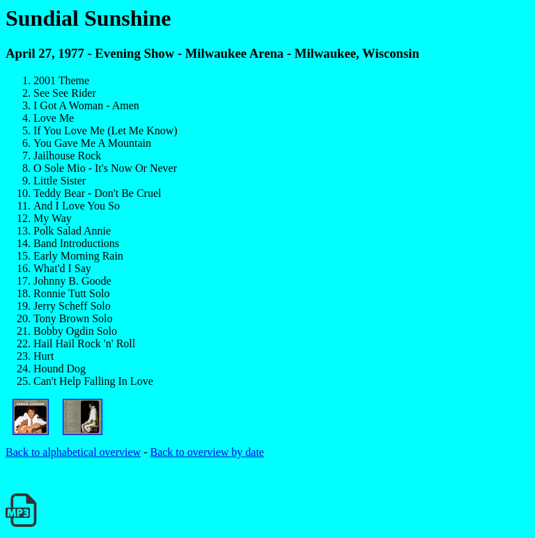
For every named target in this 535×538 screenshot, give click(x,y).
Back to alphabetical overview (73, 452)
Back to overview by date (207, 452)
